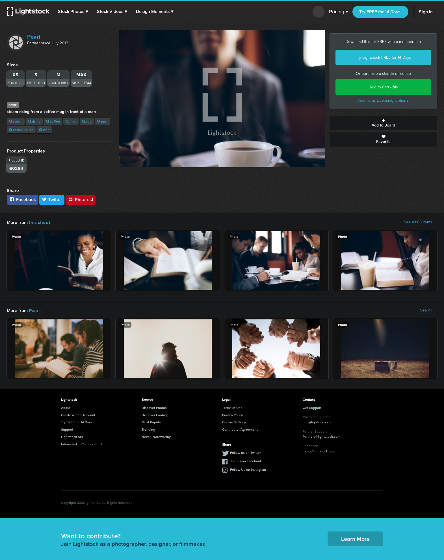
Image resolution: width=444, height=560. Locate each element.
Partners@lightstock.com (321, 435)
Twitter (52, 199)
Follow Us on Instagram (248, 469)
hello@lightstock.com (319, 450)
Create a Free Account (78, 414)
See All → (428, 310)
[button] (73, 11)
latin (44, 129)
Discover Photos (154, 407)
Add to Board (383, 123)
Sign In (426, 11)
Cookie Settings (234, 421)
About (65, 407)
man (102, 121)
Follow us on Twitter (245, 452)
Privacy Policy (232, 414)
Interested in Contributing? (81, 443)
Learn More (355, 538)
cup (87, 121)
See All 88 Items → (420, 222)
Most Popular (152, 421)
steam (15, 121)
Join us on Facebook (246, 460)
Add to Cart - (383, 87)
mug (71, 121)
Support (67, 428)
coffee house (21, 129)
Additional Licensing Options (383, 100)
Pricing (338, 12)
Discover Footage (155, 414)
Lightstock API (72, 436)
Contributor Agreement (240, 428)
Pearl (33, 36)
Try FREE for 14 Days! (380, 11)
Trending (148, 428)
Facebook (22, 199)
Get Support (312, 407)
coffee (53, 121)
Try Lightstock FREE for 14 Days (383, 57)
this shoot (39, 222)
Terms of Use (232, 407)
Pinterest (80, 199)
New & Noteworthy (156, 436)
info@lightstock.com (318, 421)
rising (34, 121)
